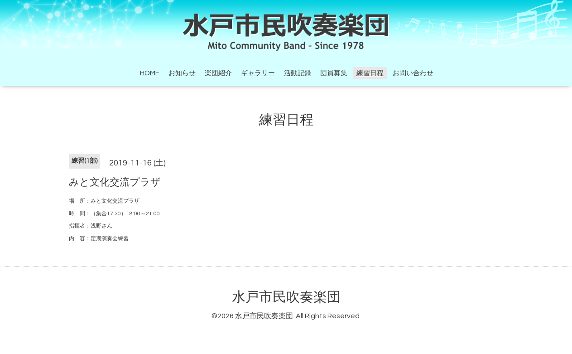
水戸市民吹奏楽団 (286, 297)
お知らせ (182, 73)
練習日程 (370, 73)
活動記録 (297, 73)
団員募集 (333, 73)
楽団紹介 (218, 73)
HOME (149, 73)
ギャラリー (258, 73)
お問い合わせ (413, 73)
